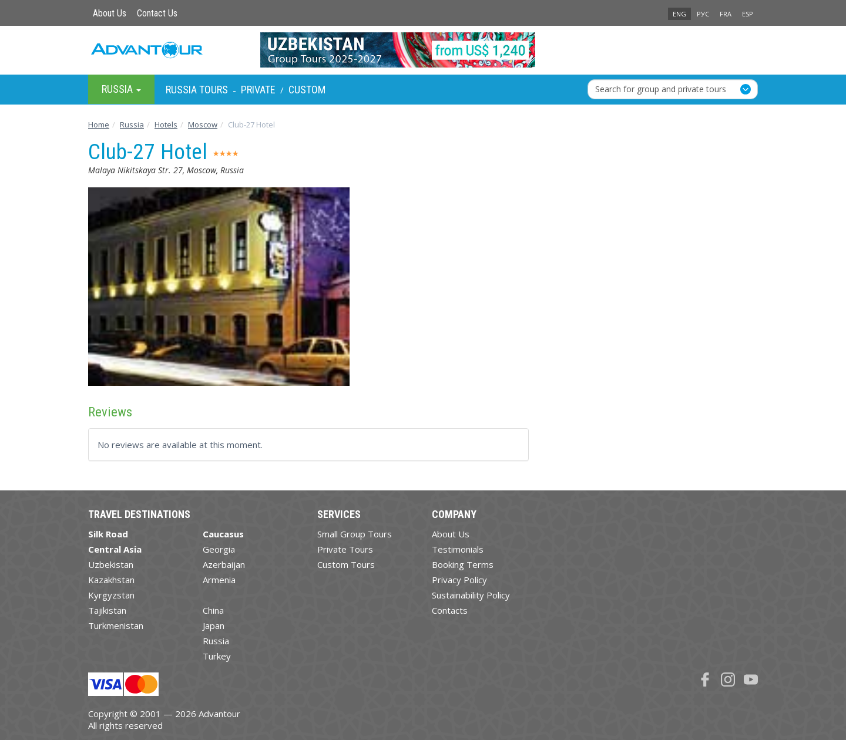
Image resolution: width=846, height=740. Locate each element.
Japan (213, 625)
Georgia (219, 549)
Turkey (217, 656)
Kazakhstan (111, 580)
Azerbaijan (224, 564)
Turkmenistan (115, 625)
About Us (109, 13)
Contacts (450, 610)
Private (258, 89)
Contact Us (157, 13)
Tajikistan (107, 610)
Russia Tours (197, 89)
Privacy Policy (459, 580)
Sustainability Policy (471, 595)
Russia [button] (121, 89)
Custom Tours (346, 564)
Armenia (219, 580)
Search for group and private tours (660, 89)
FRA (725, 13)
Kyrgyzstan (111, 595)
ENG (679, 13)
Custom (306, 89)
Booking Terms (463, 564)
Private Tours (345, 549)
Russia (216, 641)
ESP (747, 13)
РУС (703, 13)
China (213, 610)
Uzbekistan (110, 564)
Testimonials (458, 549)
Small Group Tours (354, 534)
